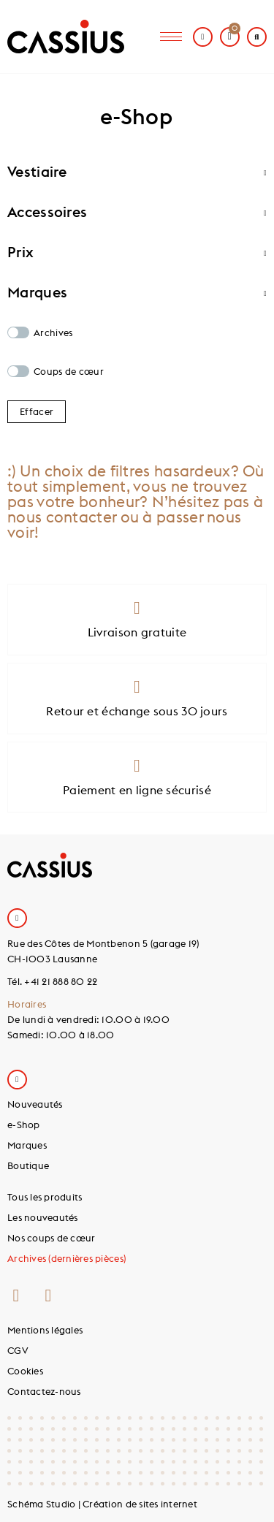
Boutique (28, 1165)
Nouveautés (35, 1104)
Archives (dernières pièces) (66, 1258)
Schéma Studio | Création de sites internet (102, 1504)
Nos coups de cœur (51, 1238)
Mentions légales (45, 1330)
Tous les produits (44, 1197)
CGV (17, 1350)
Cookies (25, 1371)
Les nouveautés (42, 1217)
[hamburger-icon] (171, 37)
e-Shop (23, 1124)
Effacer (36, 411)
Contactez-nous (44, 1391)
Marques (27, 1145)
